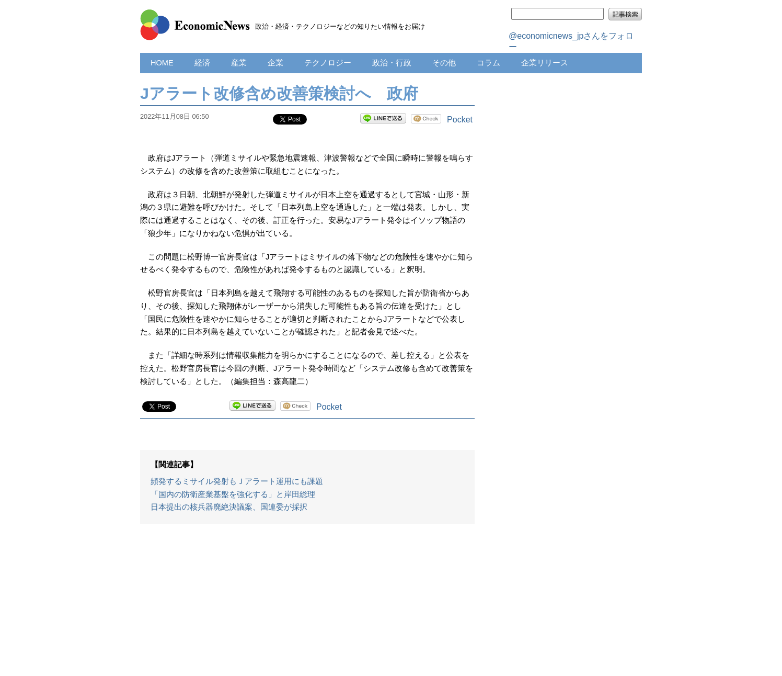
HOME (162, 63)
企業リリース (544, 63)
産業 (239, 63)
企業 (275, 63)
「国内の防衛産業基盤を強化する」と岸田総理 (233, 494)
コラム (488, 63)
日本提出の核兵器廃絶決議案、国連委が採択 (229, 507)
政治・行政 (391, 63)
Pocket (460, 119)
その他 (444, 63)
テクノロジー (327, 63)
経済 (202, 63)
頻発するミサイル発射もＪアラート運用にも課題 (237, 481)
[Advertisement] (307, 605)
